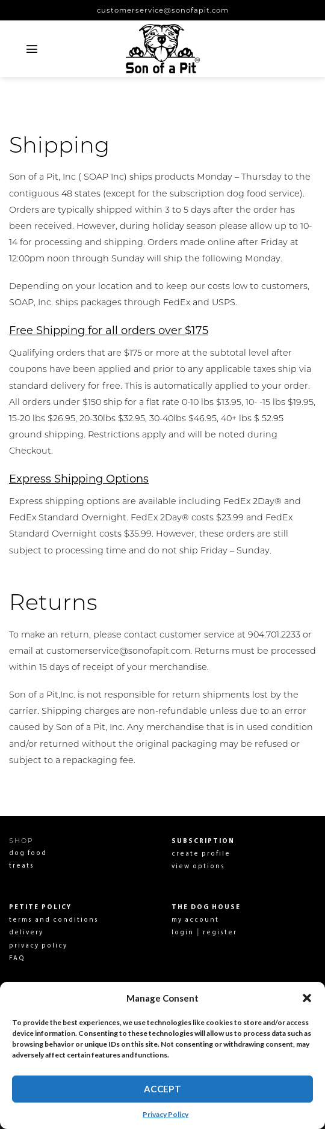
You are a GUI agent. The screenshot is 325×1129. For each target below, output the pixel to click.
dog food (28, 853)
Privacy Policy (165, 1114)
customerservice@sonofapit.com (163, 10)
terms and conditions (54, 920)
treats (21, 866)
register (218, 933)
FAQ (17, 958)
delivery (26, 933)
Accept (163, 1088)
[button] (307, 998)
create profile (201, 854)
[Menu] (32, 48)
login (183, 933)
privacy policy (38, 946)
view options (198, 866)
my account (195, 920)
